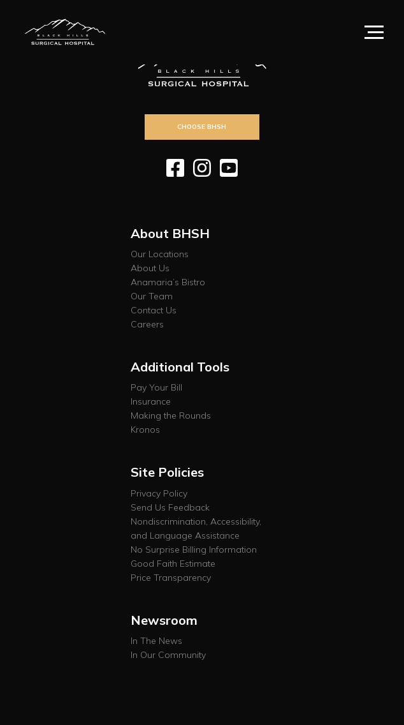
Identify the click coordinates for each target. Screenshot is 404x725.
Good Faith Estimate (173, 563)
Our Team (152, 296)
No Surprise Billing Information (194, 549)
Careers (147, 324)
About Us (150, 268)
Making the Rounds (171, 415)
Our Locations (160, 254)
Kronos (145, 429)
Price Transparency (171, 577)
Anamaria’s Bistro (168, 282)
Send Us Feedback (170, 507)
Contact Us (154, 310)
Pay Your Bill (156, 387)
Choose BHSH (201, 126)
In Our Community (168, 655)
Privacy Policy (159, 493)
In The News (156, 641)
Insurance (151, 401)
